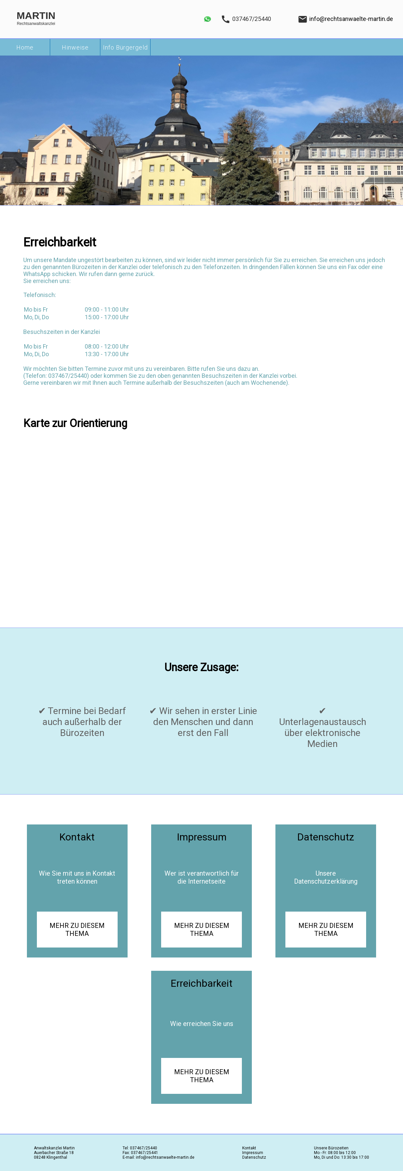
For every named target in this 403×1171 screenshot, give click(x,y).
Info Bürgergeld (125, 47)
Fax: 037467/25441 (140, 1152)
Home (25, 47)
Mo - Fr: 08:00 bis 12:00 (335, 1152)
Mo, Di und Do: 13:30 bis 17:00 (341, 1157)
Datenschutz (254, 1157)
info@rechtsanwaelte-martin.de (351, 18)
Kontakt (249, 1148)
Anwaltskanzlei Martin (54, 1148)
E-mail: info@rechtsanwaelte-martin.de (158, 1157)
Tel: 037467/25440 (140, 1148)
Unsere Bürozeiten (331, 1148)
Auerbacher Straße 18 (54, 1152)
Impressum (252, 1152)
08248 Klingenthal (50, 1157)
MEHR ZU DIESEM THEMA (77, 930)
